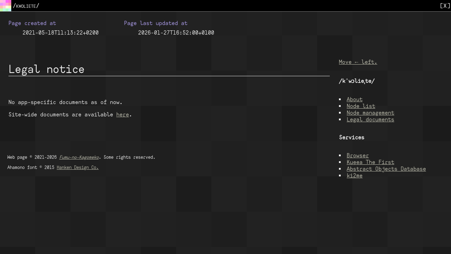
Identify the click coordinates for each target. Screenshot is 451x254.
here (122, 114)
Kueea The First (370, 162)
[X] (445, 5)
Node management (370, 113)
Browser (358, 156)
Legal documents (370, 120)
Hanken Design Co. (78, 167)
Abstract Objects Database (386, 169)
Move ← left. (358, 62)
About (355, 100)
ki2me (355, 176)
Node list (361, 106)
